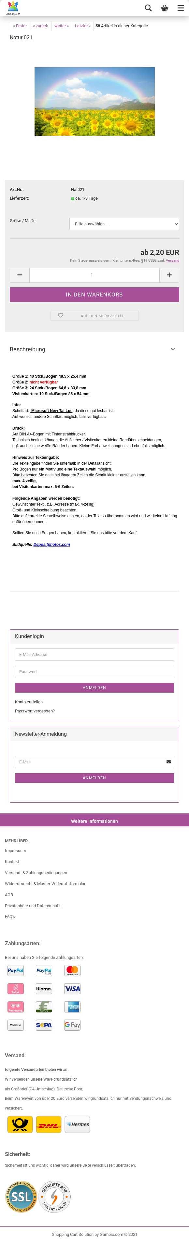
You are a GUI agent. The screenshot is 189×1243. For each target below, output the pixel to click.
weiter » (61, 25)
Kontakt (12, 861)
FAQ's (10, 916)
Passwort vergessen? (35, 711)
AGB (9, 894)
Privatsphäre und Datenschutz (32, 905)
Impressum (15, 850)
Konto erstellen (29, 701)
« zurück (40, 25)
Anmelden (94, 687)
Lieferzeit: (19, 198)
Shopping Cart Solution (73, 1234)
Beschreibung (27, 349)
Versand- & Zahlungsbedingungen (36, 872)
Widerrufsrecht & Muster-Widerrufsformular (45, 883)
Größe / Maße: (23, 220)
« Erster (20, 25)
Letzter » (83, 25)
